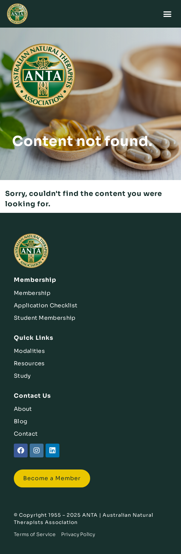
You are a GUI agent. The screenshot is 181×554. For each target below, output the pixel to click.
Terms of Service (35, 534)
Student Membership (44, 317)
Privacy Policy (78, 534)
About (23, 409)
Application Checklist (45, 305)
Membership (32, 293)
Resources (29, 363)
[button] (167, 13)
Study (22, 375)
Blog (20, 421)
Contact (26, 433)
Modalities (29, 351)
